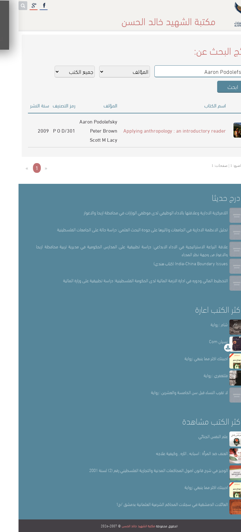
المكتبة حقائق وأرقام (93, 18)
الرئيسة (196, 18)
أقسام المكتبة (136, 18)
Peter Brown (85, 130)
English (13, 18)
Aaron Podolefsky (80, 121)
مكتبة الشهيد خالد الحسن (120, 526)
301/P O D (46, 130)
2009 (24, 130)
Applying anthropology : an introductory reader (156, 130)
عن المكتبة (169, 18)
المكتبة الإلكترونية (48, 18)
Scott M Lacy (85, 139)
